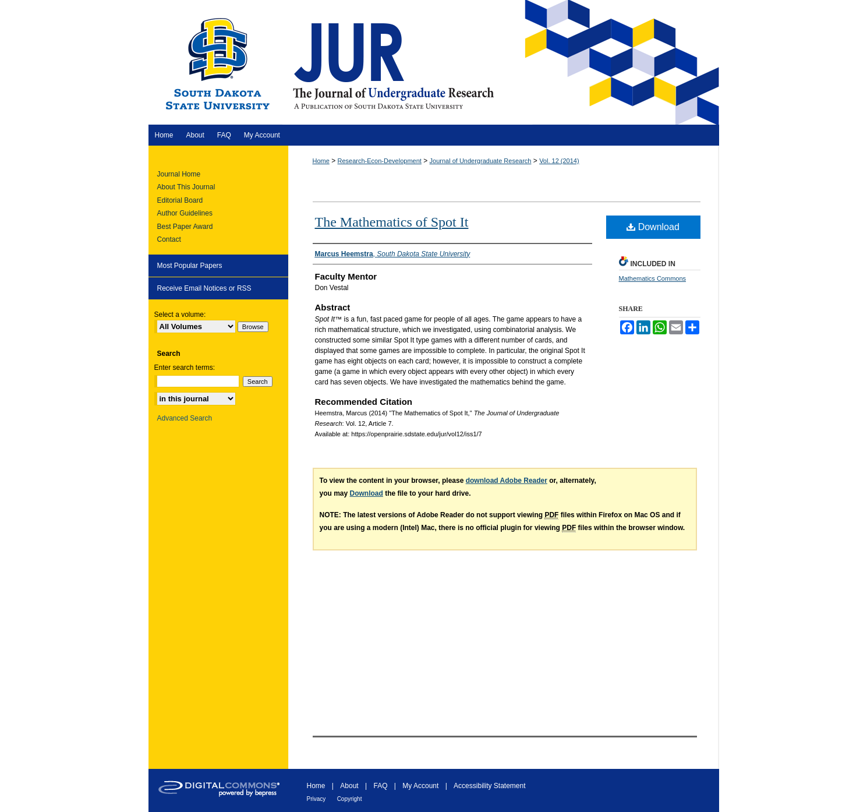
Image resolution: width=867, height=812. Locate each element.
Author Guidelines (185, 213)
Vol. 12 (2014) (559, 160)
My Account (420, 786)
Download (653, 227)
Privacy (316, 799)
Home (321, 160)
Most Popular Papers (189, 266)
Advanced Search (185, 418)
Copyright (349, 799)
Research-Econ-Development (380, 160)
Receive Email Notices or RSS (204, 288)
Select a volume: (180, 314)
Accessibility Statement (489, 786)
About (349, 786)
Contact (169, 239)
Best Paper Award (185, 227)
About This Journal (186, 187)
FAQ (380, 786)
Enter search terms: (184, 367)
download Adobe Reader (506, 480)
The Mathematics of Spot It (392, 222)
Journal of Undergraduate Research (481, 160)
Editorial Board (180, 200)
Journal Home (179, 174)
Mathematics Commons (652, 278)
